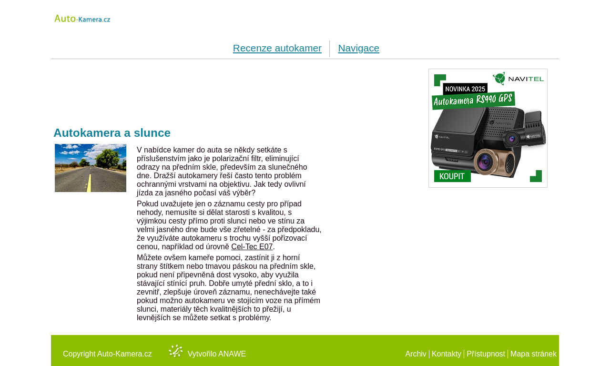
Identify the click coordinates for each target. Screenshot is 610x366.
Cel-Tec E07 (252, 247)
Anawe (232, 354)
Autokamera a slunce (112, 132)
